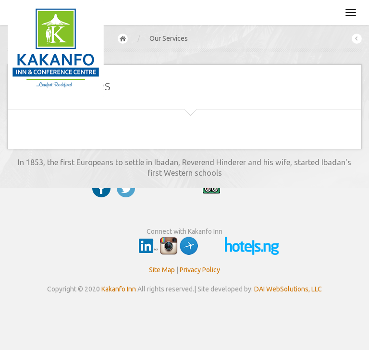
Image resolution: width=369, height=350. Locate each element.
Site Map (162, 270)
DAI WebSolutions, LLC (288, 289)
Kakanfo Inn (118, 289)
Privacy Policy (200, 270)
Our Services (168, 38)
